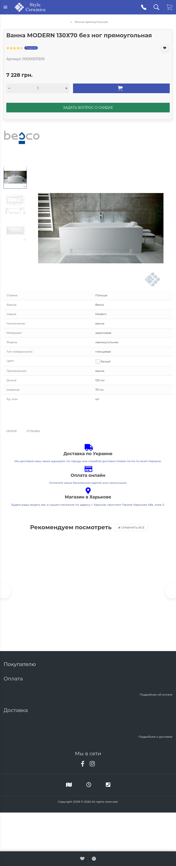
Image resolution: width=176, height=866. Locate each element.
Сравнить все (131, 527)
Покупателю (20, 664)
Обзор (11, 431)
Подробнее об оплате (156, 694)
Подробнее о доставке (155, 736)
